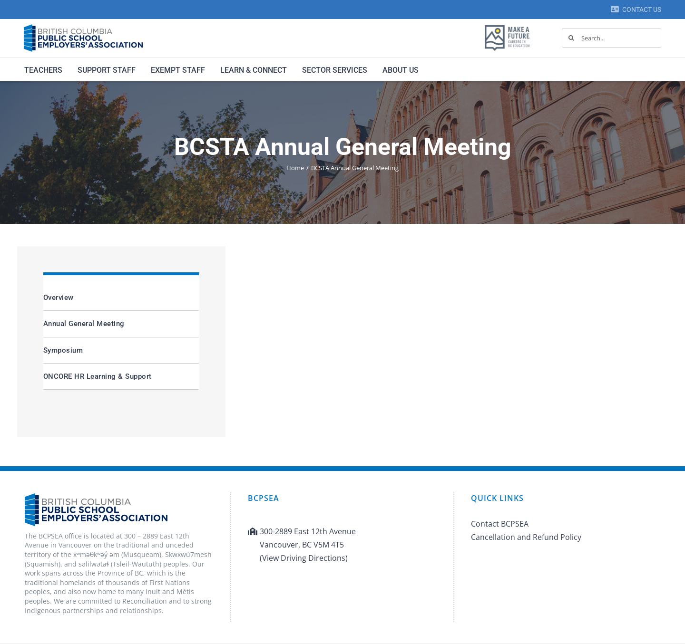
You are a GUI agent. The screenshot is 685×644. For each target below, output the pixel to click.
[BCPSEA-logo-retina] (83, 27)
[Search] (571, 38)
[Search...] (611, 38)
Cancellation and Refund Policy (526, 537)
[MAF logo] (507, 25)
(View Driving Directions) (304, 558)
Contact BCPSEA (499, 524)
